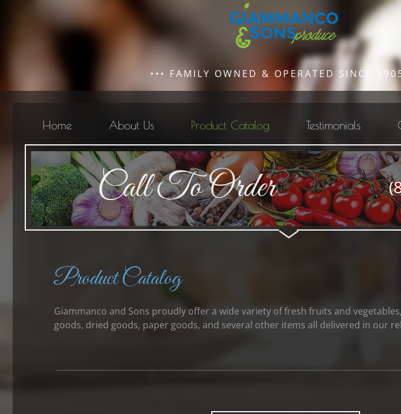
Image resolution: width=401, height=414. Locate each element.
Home (57, 125)
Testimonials (333, 125)
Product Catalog (230, 125)
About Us (131, 125)
